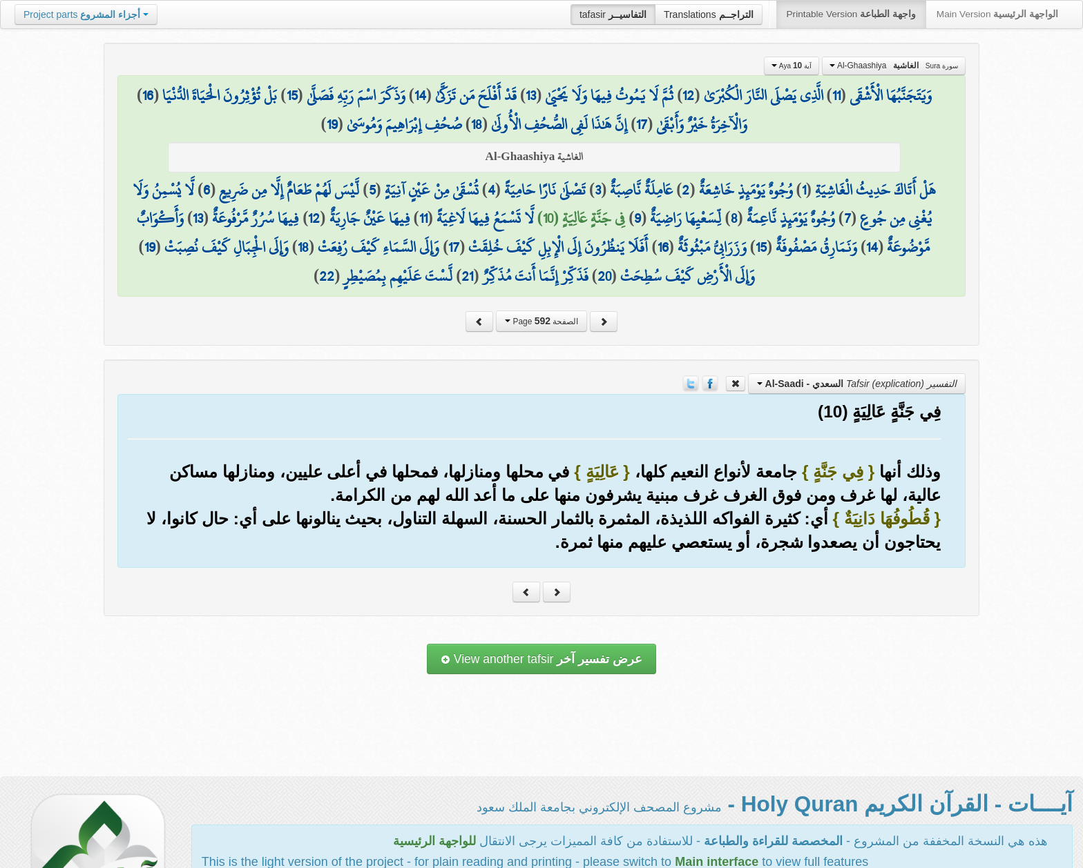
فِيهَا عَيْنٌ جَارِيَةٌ (369, 218)
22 (326, 276)
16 (147, 95)
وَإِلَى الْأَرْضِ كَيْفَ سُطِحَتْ (687, 276)
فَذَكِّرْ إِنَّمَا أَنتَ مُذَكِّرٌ (535, 276)
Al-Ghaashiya (894, 65)
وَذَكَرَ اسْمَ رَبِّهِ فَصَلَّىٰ (356, 95)
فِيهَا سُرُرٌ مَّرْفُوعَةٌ (255, 218)
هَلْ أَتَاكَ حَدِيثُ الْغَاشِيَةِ (875, 190)
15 (292, 95)
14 (420, 95)
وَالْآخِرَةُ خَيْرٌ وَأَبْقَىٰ (701, 124)
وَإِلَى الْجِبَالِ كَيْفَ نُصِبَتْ (226, 247)
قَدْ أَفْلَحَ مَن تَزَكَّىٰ (476, 95)
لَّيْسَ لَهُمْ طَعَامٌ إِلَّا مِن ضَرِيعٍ (289, 190)
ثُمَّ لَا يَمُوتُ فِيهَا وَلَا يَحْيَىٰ (609, 95)
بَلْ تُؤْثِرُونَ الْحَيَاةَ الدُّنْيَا (219, 95)
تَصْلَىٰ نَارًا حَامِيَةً (545, 190)
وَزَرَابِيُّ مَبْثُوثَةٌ (712, 247)
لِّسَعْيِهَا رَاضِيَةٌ (685, 218)
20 (604, 276)
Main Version (997, 14)
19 (332, 124)
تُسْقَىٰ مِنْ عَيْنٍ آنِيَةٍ (432, 190)
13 (531, 95)
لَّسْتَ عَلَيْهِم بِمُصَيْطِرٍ (397, 276)
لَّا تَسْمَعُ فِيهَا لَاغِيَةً (485, 218)
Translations (709, 14)
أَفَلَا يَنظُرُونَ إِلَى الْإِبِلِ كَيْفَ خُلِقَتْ (558, 247)
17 (641, 124)
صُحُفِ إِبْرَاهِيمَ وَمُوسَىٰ (404, 124)
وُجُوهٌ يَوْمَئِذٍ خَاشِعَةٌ (746, 190)
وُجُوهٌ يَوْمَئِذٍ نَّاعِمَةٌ (791, 218)
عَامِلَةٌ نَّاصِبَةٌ (641, 190)
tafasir (612, 14)
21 (467, 276)
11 (836, 95)
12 (688, 95)
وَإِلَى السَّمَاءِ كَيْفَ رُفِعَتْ (378, 247)
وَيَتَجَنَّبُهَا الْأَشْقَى (891, 95)
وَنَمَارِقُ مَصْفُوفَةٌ (816, 247)
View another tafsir (541, 659)
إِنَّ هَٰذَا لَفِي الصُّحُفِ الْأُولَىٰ (559, 124)
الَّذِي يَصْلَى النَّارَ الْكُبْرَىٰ (763, 95)
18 (476, 124)
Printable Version (851, 14)
